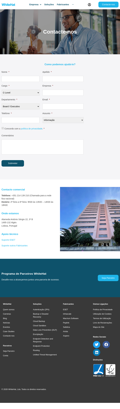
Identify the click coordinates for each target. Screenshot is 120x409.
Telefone (7, 113)
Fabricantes (68, 304)
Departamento (9, 99)
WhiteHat (7, 304)
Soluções (37, 304)
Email (46, 99)
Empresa (47, 86)
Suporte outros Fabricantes (15, 245)
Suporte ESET (8, 240)
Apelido (47, 72)
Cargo (5, 86)
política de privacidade (31, 128)
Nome (5, 72)
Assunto (47, 113)
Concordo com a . (24, 128)
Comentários (8, 135)
